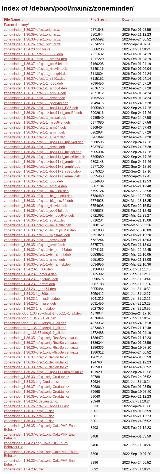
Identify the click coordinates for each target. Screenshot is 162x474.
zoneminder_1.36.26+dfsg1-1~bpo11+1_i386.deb (41, 108)
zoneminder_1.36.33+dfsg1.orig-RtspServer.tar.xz (41, 352)
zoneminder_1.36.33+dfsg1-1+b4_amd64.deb (38, 196)
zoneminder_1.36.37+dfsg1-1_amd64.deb (35, 59)
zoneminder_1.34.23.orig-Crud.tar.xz (31, 382)
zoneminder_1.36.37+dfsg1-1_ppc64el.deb (36, 64)
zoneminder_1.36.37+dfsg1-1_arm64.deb (35, 93)
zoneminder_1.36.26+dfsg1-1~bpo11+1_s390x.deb (42, 171)
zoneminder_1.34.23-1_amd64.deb (30, 274)
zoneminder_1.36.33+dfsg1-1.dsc (29, 421)
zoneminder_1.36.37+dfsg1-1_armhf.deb (34, 98)
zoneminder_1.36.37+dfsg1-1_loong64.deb (36, 74)
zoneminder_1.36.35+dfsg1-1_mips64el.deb (37, 235)
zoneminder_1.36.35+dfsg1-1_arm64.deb (35, 240)
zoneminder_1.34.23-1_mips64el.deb (32, 298)
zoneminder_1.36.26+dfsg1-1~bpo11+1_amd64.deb (43, 113)
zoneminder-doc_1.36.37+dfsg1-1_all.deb (35, 333)
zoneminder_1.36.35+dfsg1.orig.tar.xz (32, 34)
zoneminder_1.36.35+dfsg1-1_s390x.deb (34, 220)
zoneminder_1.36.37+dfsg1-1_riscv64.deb (35, 68)
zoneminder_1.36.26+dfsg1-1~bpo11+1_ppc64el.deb (44, 142)
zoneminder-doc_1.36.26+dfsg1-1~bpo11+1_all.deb (43, 313)
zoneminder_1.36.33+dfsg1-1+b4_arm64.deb (38, 249)
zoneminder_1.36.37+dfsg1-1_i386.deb (33, 54)
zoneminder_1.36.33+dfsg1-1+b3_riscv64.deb (38, 201)
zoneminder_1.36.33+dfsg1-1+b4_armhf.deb (37, 254)
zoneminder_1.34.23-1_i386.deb (28, 269)
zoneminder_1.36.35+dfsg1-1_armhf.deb (34, 245)
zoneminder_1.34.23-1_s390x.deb (29, 294)
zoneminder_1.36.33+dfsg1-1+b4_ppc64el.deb (39, 215)
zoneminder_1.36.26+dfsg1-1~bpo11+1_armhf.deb (42, 166)
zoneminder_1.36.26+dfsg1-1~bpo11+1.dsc (36, 406)
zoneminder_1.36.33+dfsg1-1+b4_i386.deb (36, 191)
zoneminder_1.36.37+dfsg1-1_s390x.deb (34, 78)
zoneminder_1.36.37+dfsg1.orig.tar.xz (32, 29)
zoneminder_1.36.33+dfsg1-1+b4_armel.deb (37, 264)
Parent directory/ (16, 25)
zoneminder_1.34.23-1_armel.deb (29, 308)
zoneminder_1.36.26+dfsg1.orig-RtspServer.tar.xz (41, 347)
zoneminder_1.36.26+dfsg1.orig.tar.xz (32, 44)
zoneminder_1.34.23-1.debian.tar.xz (31, 401)
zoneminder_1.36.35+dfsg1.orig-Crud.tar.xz (36, 396)
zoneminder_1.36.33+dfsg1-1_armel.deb (34, 147)
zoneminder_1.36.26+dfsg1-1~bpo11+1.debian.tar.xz (43, 372)
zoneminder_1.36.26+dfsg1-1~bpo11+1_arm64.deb (42, 161)
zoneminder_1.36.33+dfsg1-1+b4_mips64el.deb (40, 230)
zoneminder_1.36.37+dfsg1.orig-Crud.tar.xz (36, 387)
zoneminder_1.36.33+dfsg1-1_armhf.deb (34, 132)
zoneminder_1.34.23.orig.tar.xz (27, 49)
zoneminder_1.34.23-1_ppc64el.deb (31, 279)
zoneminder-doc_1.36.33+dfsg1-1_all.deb (35, 323)
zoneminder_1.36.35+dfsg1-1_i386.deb (33, 181)
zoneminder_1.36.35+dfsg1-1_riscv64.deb (35, 206)
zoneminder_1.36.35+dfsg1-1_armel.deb (34, 259)
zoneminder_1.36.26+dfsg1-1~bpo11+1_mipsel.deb (42, 152)
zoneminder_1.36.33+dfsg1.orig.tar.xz (32, 39)
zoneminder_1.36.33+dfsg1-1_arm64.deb (35, 127)
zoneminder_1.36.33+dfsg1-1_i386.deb (33, 83)
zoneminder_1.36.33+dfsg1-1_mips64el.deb (37, 122)
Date (126, 19)
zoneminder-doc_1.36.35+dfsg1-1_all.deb (35, 328)
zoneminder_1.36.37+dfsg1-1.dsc (29, 411)
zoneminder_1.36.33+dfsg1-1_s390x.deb (34, 137)
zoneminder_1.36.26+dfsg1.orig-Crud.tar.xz (36, 391)
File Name (12, 19)
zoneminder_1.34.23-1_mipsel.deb (30, 303)
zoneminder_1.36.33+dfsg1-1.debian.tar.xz (36, 367)
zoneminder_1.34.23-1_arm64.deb (30, 289)
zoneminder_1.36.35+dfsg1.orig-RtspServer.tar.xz (41, 338)
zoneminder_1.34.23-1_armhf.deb (29, 284)
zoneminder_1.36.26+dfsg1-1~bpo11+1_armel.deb (42, 176)
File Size (97, 19)
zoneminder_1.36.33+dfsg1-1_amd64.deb (35, 88)
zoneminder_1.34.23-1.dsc (24, 469)
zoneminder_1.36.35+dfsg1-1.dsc (29, 416)
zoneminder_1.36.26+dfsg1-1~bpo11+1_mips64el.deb (44, 157)
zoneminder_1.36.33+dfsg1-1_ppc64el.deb (36, 103)
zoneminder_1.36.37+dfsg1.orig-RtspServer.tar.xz (41, 342)
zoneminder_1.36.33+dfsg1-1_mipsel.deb (35, 117)
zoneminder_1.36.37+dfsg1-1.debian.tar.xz (36, 357)
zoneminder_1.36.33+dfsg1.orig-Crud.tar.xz (36, 377)
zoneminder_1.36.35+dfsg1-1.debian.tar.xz (36, 362)
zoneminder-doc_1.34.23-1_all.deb (30, 318)
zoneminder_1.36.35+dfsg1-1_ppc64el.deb (36, 210)
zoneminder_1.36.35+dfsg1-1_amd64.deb (35, 186)
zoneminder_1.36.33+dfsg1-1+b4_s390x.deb (37, 225)
